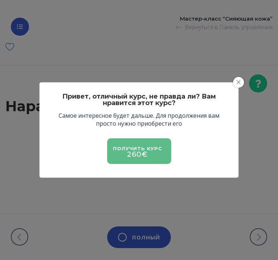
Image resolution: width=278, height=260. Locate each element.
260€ (137, 154)
